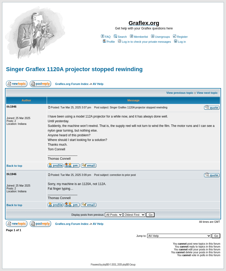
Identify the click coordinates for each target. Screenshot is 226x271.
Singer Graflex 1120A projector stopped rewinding (74, 69)
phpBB (105, 264)
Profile (109, 41)
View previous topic (179, 92)
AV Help (98, 83)
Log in (180, 41)
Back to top (14, 165)
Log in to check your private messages (144, 41)
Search (120, 36)
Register (180, 36)
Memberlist (139, 36)
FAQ (106, 36)
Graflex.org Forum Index (71, 83)
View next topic (207, 92)
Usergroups (160, 36)
